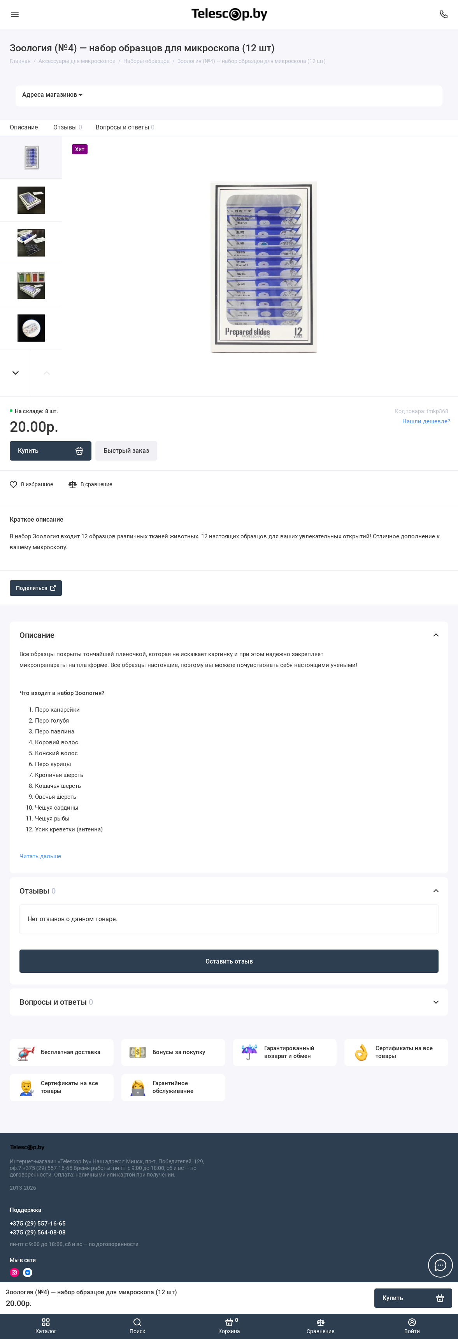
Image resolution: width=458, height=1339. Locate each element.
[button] (15, 372)
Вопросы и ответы (125, 127)
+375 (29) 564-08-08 (38, 1232)
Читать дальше (40, 856)
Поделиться (36, 588)
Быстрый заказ (126, 450)
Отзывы (67, 127)
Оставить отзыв (229, 961)
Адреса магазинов (52, 94)
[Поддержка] (443, 14)
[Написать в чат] (440, 1265)
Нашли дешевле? (426, 421)
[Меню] (14, 14)
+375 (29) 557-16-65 (38, 1223)
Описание (24, 127)
